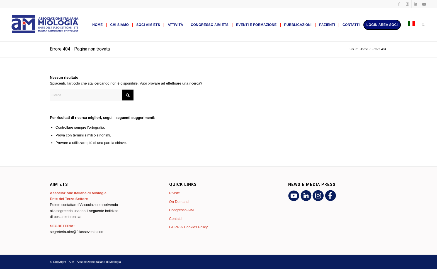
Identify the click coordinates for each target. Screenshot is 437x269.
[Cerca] (423, 24)
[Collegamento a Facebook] (399, 4)
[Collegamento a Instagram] (407, 4)
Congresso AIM (181, 210)
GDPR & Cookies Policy (188, 227)
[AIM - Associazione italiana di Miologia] (44, 24)
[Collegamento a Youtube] (424, 4)
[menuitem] (97, 24)
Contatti (175, 219)
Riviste (174, 193)
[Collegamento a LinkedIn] (416, 4)
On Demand (179, 202)
